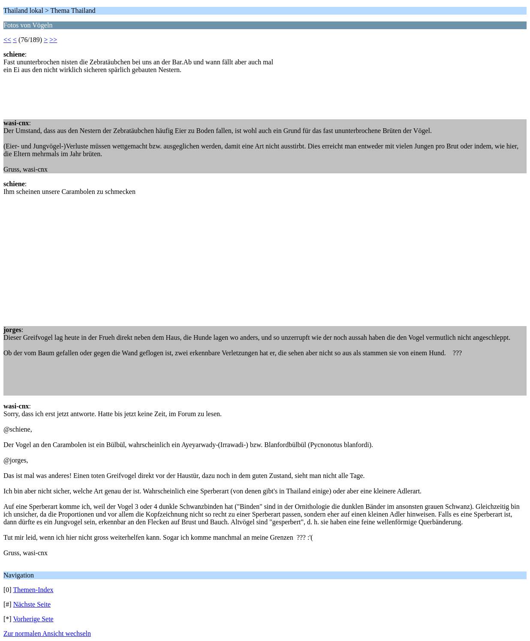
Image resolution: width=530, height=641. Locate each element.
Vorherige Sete (33, 619)
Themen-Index (33, 589)
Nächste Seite (32, 604)
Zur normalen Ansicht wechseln (47, 633)
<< (7, 39)
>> (53, 39)
